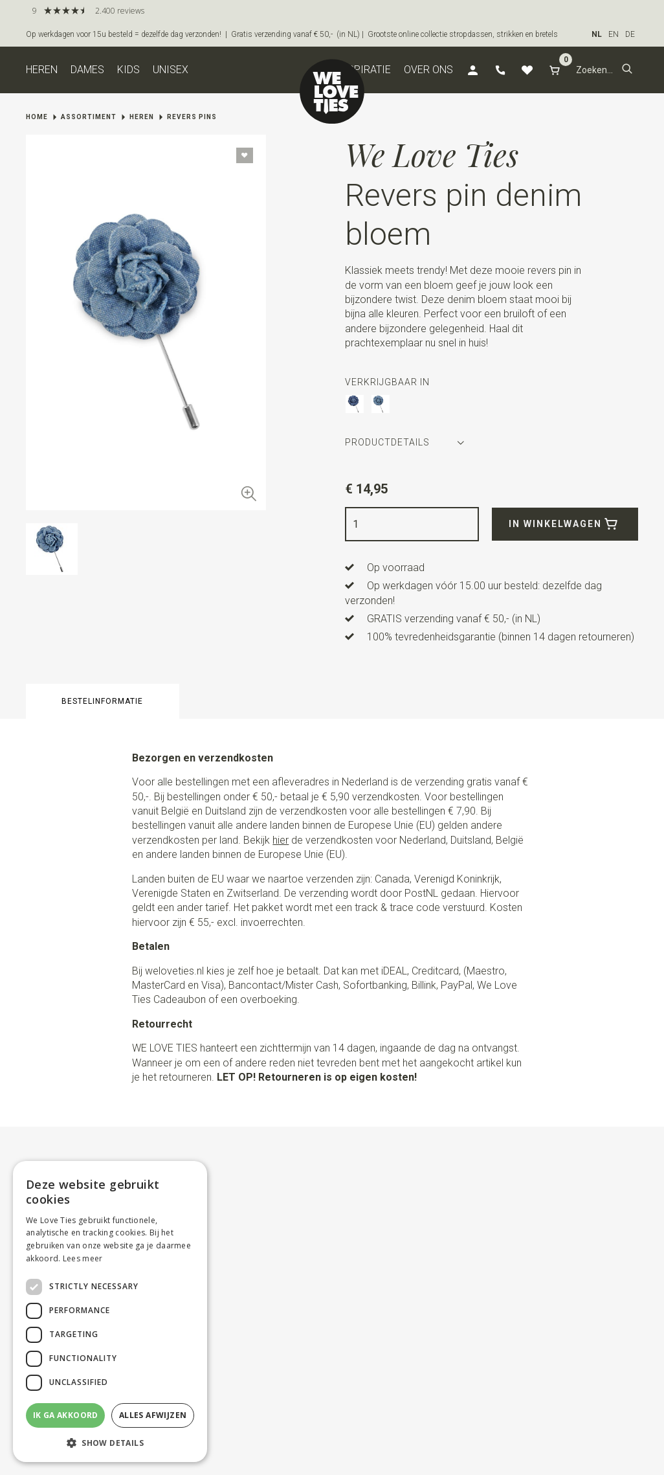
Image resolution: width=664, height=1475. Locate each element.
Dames (87, 69)
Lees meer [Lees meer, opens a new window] (83, 1258)
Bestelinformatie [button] (102, 701)
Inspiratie (364, 69)
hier (280, 840)
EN (613, 34)
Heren (42, 69)
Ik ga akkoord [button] (65, 1415)
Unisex (170, 69)
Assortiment (88, 116)
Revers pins (192, 116)
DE (630, 34)
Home (37, 116)
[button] (627, 70)
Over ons (428, 69)
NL (597, 34)
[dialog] (110, 1311)
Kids (128, 69)
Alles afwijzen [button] (153, 1415)
